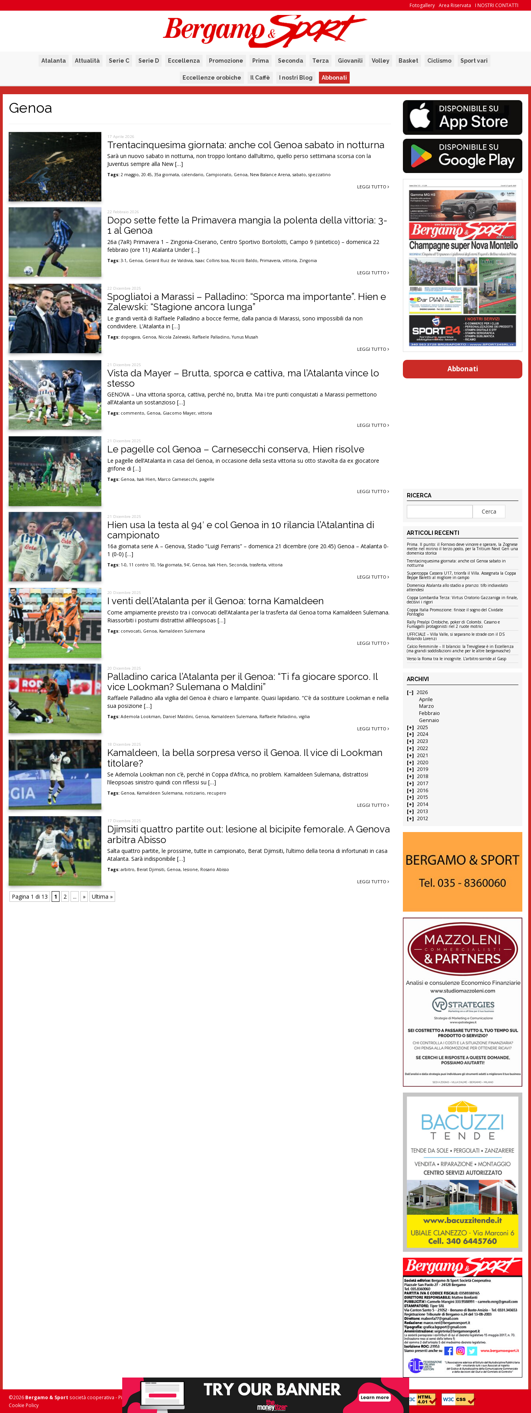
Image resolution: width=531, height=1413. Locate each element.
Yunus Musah (245, 337)
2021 (422, 755)
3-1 (124, 260)
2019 (422, 769)
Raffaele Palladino (210, 337)
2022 (422, 748)
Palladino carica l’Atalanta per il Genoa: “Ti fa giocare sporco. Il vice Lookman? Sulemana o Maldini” (242, 682)
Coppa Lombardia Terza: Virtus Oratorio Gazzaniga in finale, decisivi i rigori (462, 600)
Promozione (226, 61)
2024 (422, 734)
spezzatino (319, 174)
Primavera (270, 260)
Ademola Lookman (140, 716)
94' (187, 565)
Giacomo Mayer (179, 413)
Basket (408, 61)
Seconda (290, 61)
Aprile (426, 699)
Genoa (241, 174)
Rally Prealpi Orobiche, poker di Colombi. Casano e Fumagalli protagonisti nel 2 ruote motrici (453, 624)
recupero (216, 793)
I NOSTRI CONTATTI (496, 5)
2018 (422, 776)
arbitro (127, 869)
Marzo (426, 706)
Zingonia (308, 260)
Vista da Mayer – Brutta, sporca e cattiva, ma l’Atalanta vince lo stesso (243, 378)
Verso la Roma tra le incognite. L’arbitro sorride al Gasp (456, 659)
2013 (422, 811)
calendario (192, 174)
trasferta (258, 565)
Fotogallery (422, 5)
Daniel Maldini (178, 716)
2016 (422, 790)
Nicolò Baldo (244, 260)
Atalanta (53, 61)
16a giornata (169, 565)
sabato (299, 174)
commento (132, 413)
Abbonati (334, 77)
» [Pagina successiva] (84, 896)
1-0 (124, 565)
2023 (422, 741)
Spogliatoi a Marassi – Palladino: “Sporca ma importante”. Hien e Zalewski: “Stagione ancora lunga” (246, 302)
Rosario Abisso (214, 869)
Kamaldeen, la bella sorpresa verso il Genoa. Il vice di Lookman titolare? (244, 758)
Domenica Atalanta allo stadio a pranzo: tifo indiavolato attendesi (457, 587)
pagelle (206, 479)
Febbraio (429, 713)
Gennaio (429, 720)
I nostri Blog (296, 77)
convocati (131, 631)
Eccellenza (184, 61)
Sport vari (474, 61)
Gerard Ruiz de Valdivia (169, 260)
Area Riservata (455, 5)
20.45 (146, 174)
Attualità (87, 61)
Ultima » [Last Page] (102, 896)
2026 (422, 692)
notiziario (195, 793)
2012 (422, 818)
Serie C (119, 61)
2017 (422, 783)
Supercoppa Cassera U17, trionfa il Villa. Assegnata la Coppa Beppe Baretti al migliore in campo (461, 575)
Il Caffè (260, 77)
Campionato (218, 174)
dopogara (130, 337)
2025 (422, 727)
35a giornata (166, 174)
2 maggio (130, 174)
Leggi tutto (373, 187)
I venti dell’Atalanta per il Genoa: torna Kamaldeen (215, 601)
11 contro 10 (142, 565)
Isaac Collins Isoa (212, 260)
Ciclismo (439, 61)
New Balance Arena (270, 174)
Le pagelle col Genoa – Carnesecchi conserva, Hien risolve (235, 449)
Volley (380, 61)
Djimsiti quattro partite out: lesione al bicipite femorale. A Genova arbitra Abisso (248, 834)
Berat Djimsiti (150, 869)
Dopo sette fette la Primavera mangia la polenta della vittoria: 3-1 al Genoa (247, 225)
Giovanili (350, 61)
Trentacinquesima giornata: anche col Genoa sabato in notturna (245, 145)
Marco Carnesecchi (177, 479)
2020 (422, 762)
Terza (320, 61)
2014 (422, 804)
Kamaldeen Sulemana (182, 631)
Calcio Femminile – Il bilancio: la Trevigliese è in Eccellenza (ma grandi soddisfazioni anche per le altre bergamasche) (460, 648)
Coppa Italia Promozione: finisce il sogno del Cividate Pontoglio (455, 612)
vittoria (290, 260)
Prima (260, 61)
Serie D (148, 61)
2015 (422, 797)
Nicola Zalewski (174, 337)
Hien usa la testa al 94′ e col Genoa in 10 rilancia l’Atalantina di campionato (240, 530)
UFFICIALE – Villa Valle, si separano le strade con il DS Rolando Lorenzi (456, 636)
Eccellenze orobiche (212, 77)
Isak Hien (146, 479)
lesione (190, 869)
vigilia (304, 716)
